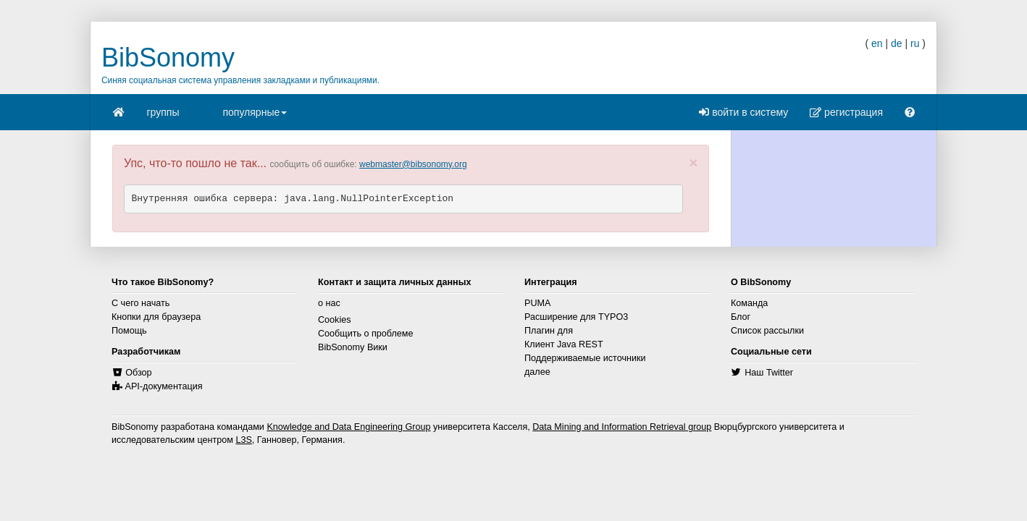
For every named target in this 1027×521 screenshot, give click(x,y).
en (877, 43)
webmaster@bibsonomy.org (413, 164)
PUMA (537, 303)
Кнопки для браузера (156, 317)
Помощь (129, 331)
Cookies (334, 320)
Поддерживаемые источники (585, 358)
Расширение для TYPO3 (576, 317)
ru (914, 43)
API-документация (164, 386)
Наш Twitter (769, 373)
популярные (254, 116)
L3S (243, 440)
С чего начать (140, 303)
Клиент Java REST (563, 344)
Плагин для (548, 331)
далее (537, 372)
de (896, 43)
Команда (749, 303)
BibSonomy (168, 57)
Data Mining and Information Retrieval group (621, 427)
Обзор (138, 373)
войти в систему (743, 112)
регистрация (846, 112)
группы (163, 112)
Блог (740, 317)
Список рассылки (767, 331)
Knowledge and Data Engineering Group (348, 427)
